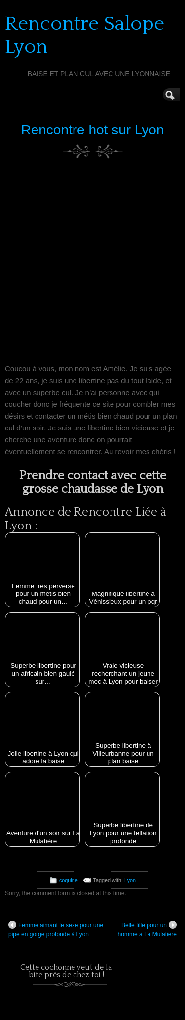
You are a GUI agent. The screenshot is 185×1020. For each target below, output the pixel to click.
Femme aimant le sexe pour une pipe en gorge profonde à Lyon (55, 929)
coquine (68, 880)
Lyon (130, 880)
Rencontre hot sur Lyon (92, 129)
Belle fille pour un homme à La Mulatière (147, 929)
